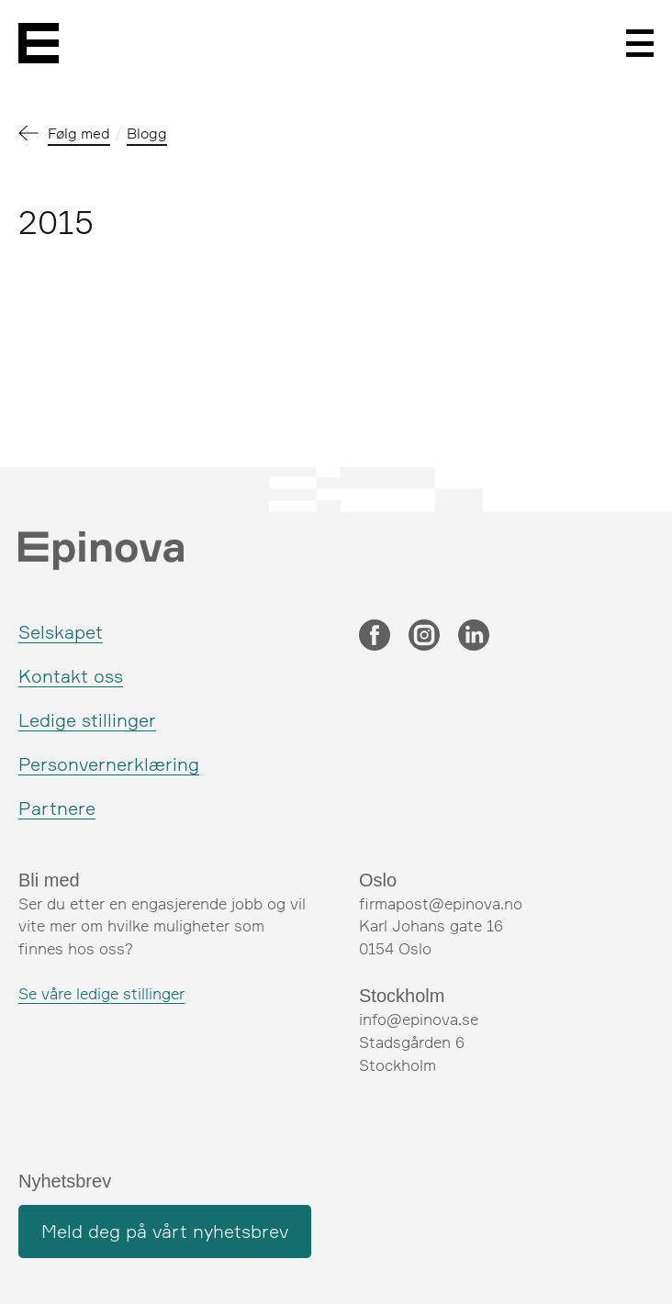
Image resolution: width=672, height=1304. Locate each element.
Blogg (147, 133)
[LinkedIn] (473, 636)
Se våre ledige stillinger (101, 993)
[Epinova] (38, 43)
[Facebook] (374, 636)
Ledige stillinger (87, 719)
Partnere (56, 808)
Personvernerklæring (108, 763)
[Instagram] (424, 636)
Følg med (79, 133)
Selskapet (60, 631)
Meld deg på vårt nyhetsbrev (164, 1231)
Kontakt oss (70, 675)
